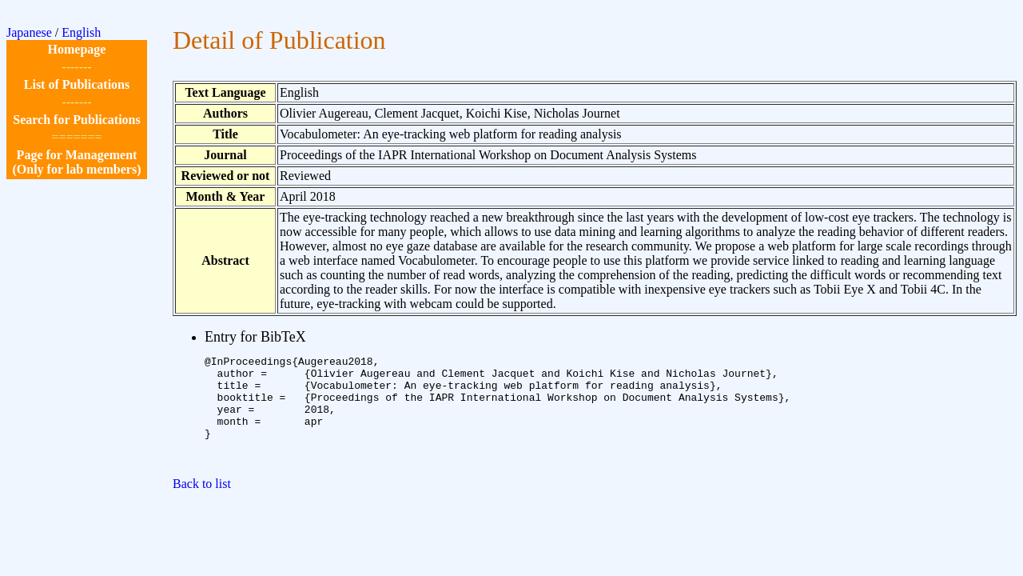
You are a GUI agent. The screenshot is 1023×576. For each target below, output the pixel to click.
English (81, 32)
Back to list (202, 505)
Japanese (29, 32)
